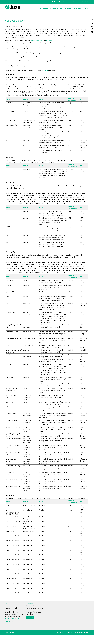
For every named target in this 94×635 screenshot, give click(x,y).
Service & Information (65, 8)
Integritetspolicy (71, 632)
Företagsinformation (83, 632)
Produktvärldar (54, 8)
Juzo (6, 603)
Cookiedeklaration (60, 632)
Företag (74, 8)
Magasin (80, 8)
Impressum (49, 40)
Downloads (85, 2)
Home (6, 15)
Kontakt (86, 8)
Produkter (45, 8)
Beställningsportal (76, 2)
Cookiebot (45, 71)
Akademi (54, 2)
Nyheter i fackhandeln (64, 2)
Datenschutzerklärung (37, 40)
